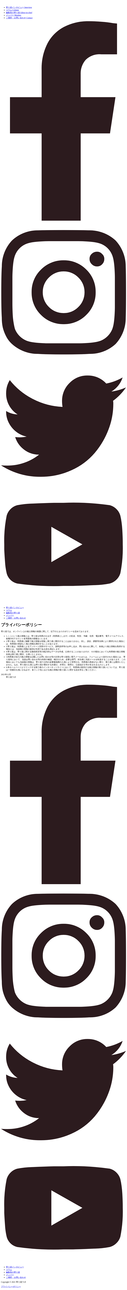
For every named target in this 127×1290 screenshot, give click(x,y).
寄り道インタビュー (15, 608)
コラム (9, 610)
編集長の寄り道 (13, 613)
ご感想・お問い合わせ (16, 618)
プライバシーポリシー (11, 1287)
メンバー (10, 615)
